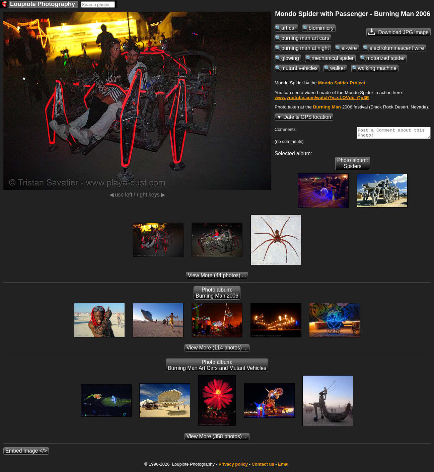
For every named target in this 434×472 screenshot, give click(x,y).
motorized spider (385, 58)
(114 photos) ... (217, 349)
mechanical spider (333, 58)
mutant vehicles (299, 68)
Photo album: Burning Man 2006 (217, 295)
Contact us (262, 466)
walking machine (377, 68)
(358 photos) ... (217, 438)
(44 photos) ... (217, 277)
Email (284, 466)
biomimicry (321, 28)
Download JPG (398, 31)
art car (288, 28)
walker (337, 68)
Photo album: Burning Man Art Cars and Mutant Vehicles (217, 367)
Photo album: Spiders (352, 165)
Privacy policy (232, 466)
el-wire (349, 48)
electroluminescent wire (396, 48)
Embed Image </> (26, 453)
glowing (290, 58)
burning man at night (305, 48)
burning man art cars (305, 38)
